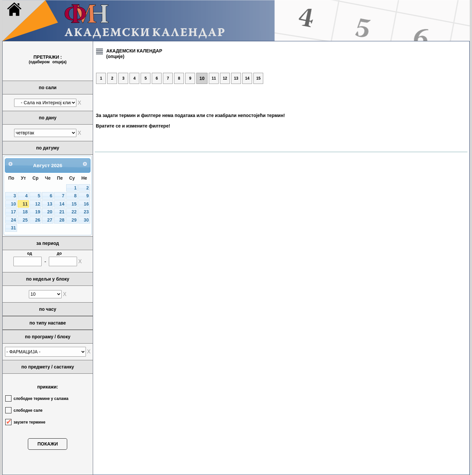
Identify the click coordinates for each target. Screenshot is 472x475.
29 (73, 220)
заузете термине (29, 422)
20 (49, 211)
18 (25, 211)
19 (37, 211)
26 (37, 220)
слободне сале (28, 410)
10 (13, 204)
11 (25, 204)
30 (86, 220)
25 (25, 220)
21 (61, 211)
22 (73, 211)
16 (86, 204)
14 (61, 204)
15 (73, 204)
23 (86, 211)
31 (13, 228)
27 (49, 220)
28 (61, 220)
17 (13, 211)
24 (13, 220)
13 (49, 204)
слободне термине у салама (40, 398)
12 (37, 204)
